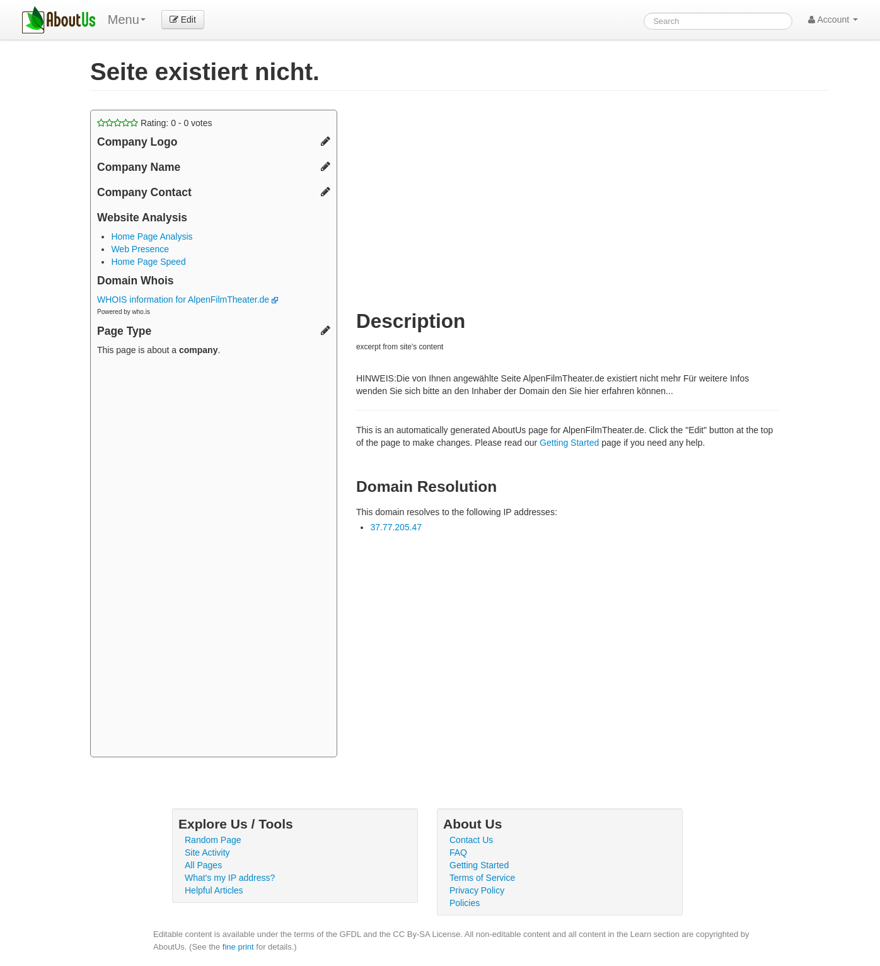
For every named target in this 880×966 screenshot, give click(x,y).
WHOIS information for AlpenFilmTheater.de (187, 299)
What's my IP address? (230, 878)
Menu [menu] (127, 19)
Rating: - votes (154, 123)
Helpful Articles (214, 890)
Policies (464, 903)
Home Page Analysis (151, 236)
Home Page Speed (148, 262)
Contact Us (471, 840)
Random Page (213, 840)
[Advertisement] (213, 558)
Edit (183, 20)
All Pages (203, 865)
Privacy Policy (476, 890)
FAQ (458, 852)
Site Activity (207, 852)
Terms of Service (482, 878)
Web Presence (140, 249)
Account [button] (833, 20)
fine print (238, 946)
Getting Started (569, 443)
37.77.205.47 (396, 527)
